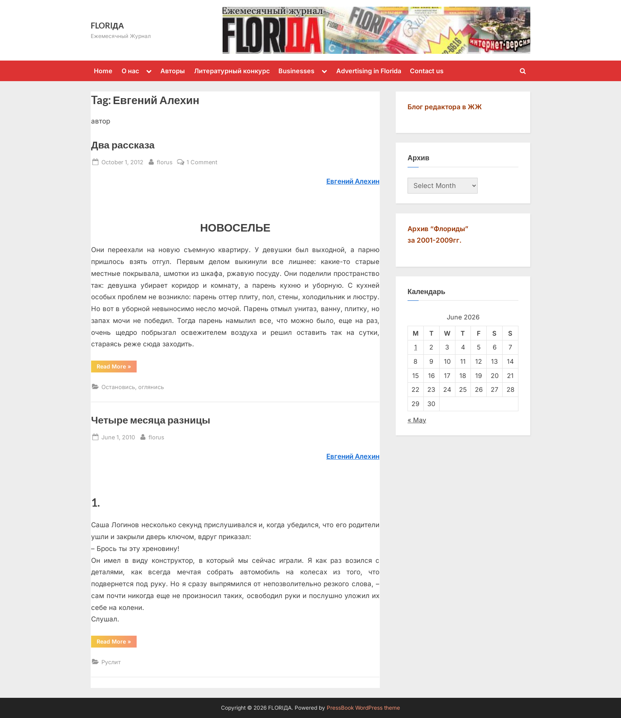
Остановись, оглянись (132, 387)
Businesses (296, 71)
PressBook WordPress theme (363, 708)
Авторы (172, 71)
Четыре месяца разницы (150, 419)
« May (417, 420)
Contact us (427, 71)
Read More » (117, 368)
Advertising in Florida (368, 71)
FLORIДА (107, 25)
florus (165, 161)
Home (103, 71)
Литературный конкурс (232, 71)
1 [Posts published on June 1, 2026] (415, 347)
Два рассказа (122, 144)
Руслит (111, 662)
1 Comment (202, 162)
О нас (130, 71)
